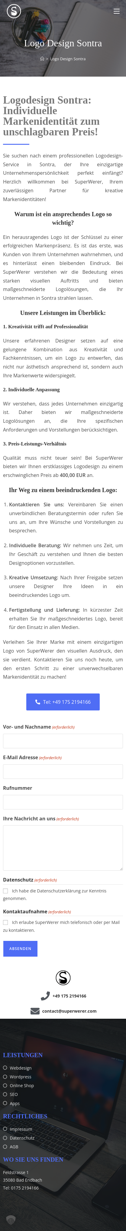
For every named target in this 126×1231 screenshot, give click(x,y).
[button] (11, 1220)
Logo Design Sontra (68, 58)
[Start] (42, 58)
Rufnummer (17, 788)
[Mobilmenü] (117, 11)
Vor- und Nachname (39, 727)
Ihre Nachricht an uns (41, 818)
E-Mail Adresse (32, 757)
